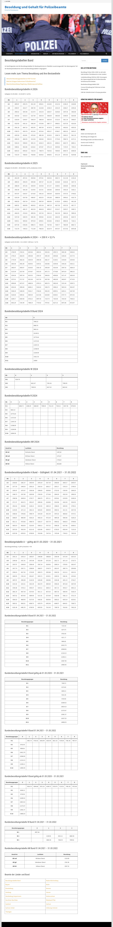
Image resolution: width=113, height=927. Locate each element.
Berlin (48, 884)
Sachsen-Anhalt (10, 908)
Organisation (35, 53)
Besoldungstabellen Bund (12, 880)
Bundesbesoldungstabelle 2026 (90, 84)
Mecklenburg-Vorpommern (13, 896)
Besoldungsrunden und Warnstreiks (91, 139)
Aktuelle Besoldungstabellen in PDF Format (21, 79)
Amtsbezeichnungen (58, 53)
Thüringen (8, 912)
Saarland (8, 904)
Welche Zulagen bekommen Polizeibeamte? (21, 81)
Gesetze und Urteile (86, 142)
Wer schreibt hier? (86, 157)
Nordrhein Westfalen (11, 900)
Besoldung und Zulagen (88, 137)
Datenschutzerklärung (87, 166)
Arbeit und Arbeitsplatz (87, 134)
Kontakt (83, 168)
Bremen (48, 888)
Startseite (9, 53)
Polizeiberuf (72, 53)
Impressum (84, 164)
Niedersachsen (50, 896)
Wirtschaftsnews (85, 145)
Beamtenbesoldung (21, 53)
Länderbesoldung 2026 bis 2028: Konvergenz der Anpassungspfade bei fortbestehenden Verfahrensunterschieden (94, 79)
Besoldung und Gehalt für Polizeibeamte (35, 7)
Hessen (48, 892)
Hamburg (8, 892)
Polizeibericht (84, 53)
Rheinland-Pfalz (50, 900)
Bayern (7, 884)
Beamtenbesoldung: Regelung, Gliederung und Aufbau (24, 84)
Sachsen (48, 904)
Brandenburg (9, 888)
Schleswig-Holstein (51, 908)
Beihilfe (45, 53)
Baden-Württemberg (52, 880)
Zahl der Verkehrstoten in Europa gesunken (93, 92)
